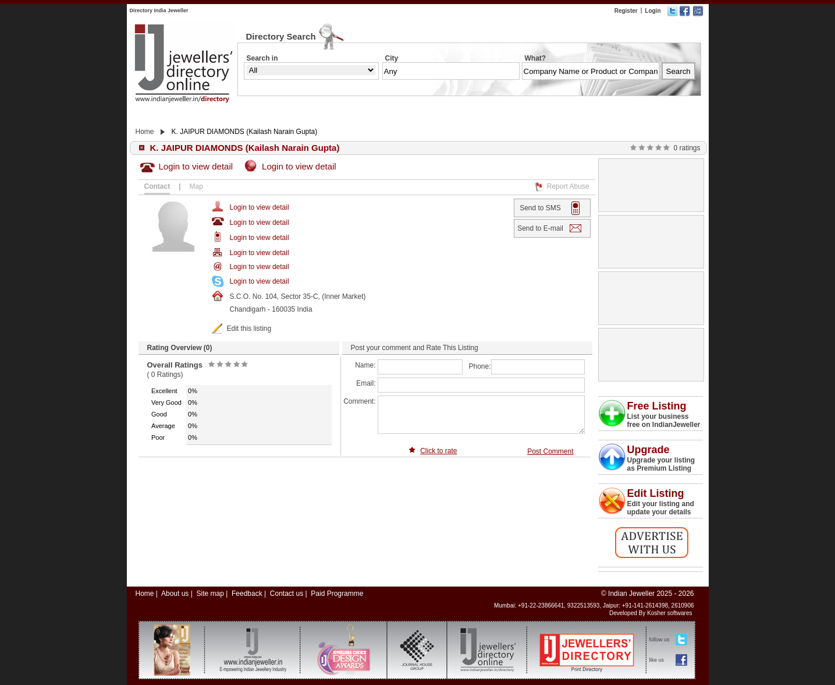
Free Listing (657, 406)
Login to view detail (196, 166)
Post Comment (550, 451)
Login (652, 11)
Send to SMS (540, 208)
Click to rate (438, 451)
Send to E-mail (540, 228)
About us (175, 593)
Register (626, 11)
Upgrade (648, 450)
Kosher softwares (669, 613)
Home (145, 132)
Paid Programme (337, 593)
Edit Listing (655, 493)
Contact (157, 186)
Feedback (247, 593)
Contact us (286, 593)
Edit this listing (249, 328)
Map (196, 186)
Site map (209, 593)
